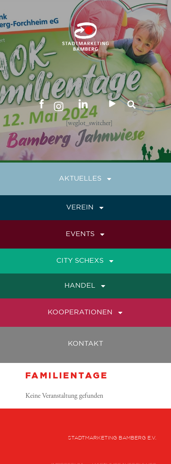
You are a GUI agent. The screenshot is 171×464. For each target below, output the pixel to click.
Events (86, 234)
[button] (132, 105)
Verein (85, 207)
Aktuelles (86, 179)
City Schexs (85, 261)
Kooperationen (86, 312)
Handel (85, 286)
